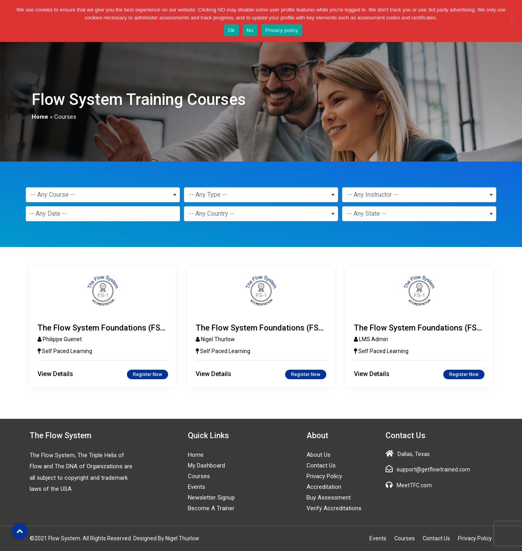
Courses (199, 476)
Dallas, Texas (413, 454)
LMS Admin (373, 339)
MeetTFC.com (414, 485)
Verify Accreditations (333, 508)
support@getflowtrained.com (433, 469)
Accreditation (323, 486)
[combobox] (103, 194)
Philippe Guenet (62, 339)
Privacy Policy (324, 476)
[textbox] (103, 195)
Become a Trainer (211, 508)
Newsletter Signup (211, 497)
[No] (512, 21)
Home (40, 116)
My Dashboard (206, 465)
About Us (318, 454)
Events (196, 486)
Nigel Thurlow (218, 339)
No (250, 30)
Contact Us (321, 465)
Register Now (147, 374)
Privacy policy (281, 30)
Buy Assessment (328, 497)
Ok (231, 30)
